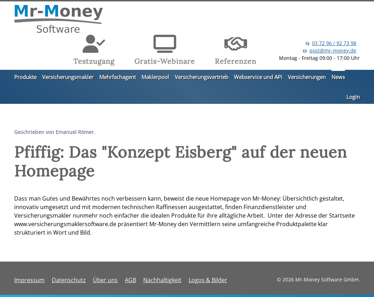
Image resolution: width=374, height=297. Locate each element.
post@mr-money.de (332, 50)
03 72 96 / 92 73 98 (334, 43)
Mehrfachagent (117, 76)
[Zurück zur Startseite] (58, 20)
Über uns (105, 280)
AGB (130, 280)
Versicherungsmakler (68, 76)
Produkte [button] (25, 76)
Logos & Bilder (208, 280)
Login (353, 96)
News (338, 76)
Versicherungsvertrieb (201, 76)
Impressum (29, 280)
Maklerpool (155, 76)
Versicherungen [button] (307, 76)
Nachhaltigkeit (162, 280)
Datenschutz (69, 280)
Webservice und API (258, 76)
